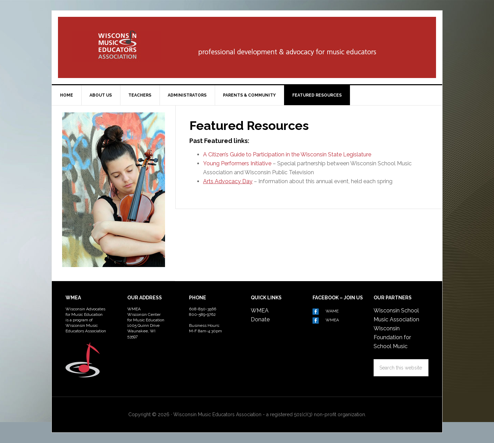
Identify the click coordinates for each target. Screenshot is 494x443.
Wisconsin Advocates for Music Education (116, 46)
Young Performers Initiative (237, 163)
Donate (260, 319)
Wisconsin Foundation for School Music (392, 337)
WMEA (260, 310)
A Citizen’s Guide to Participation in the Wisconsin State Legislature (288, 154)
